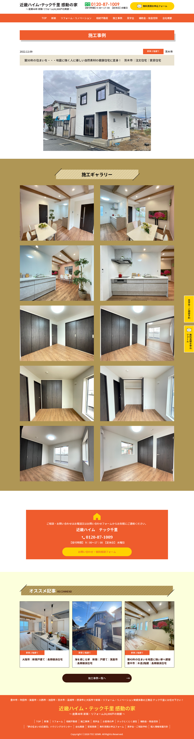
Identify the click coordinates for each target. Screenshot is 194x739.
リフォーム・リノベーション (76, 18)
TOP (44, 18)
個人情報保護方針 (159, 726)
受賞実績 (92, 726)
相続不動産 (102, 18)
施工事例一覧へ (97, 678)
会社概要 (167, 18)
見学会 (130, 18)
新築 (53, 18)
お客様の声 (108, 721)
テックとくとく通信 (127, 721)
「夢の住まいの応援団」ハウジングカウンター (49, 726)
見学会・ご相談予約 (137, 726)
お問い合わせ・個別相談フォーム (97, 552)
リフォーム (57, 721)
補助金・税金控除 (148, 18)
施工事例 (117, 18)
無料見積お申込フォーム (112, 726)
